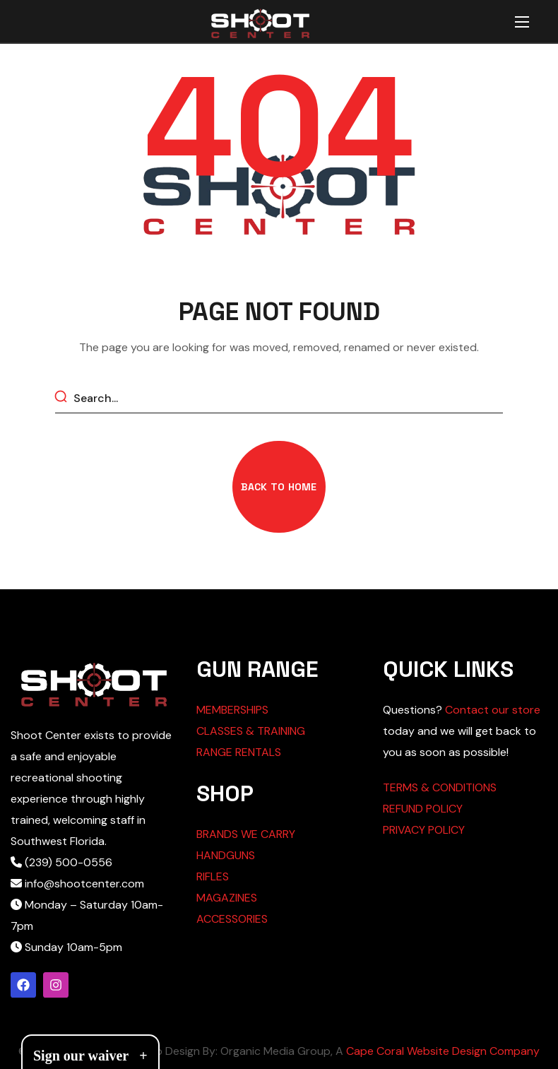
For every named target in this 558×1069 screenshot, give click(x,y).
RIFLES (212, 876)
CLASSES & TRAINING (250, 731)
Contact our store (492, 709)
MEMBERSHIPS (232, 709)
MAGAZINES (226, 897)
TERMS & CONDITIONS (440, 787)
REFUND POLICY (423, 808)
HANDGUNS (225, 855)
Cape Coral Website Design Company (443, 1051)
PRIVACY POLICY (424, 829)
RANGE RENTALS (238, 752)
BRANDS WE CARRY (245, 834)
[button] (278, 487)
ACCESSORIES (232, 918)
